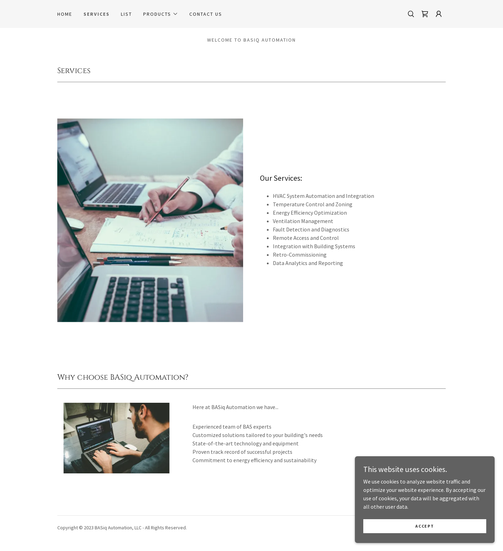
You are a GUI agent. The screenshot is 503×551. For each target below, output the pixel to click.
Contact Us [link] (205, 14)
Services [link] (96, 14)
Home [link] (64, 14)
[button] (160, 14)
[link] (425, 14)
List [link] (126, 14)
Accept (424, 526)
